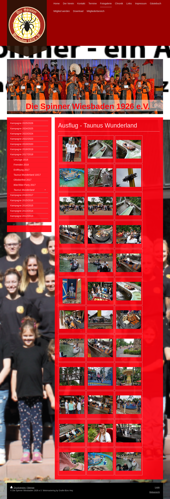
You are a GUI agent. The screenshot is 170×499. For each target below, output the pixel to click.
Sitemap (30, 488)
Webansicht (154, 492)
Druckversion (18, 488)
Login (157, 487)
